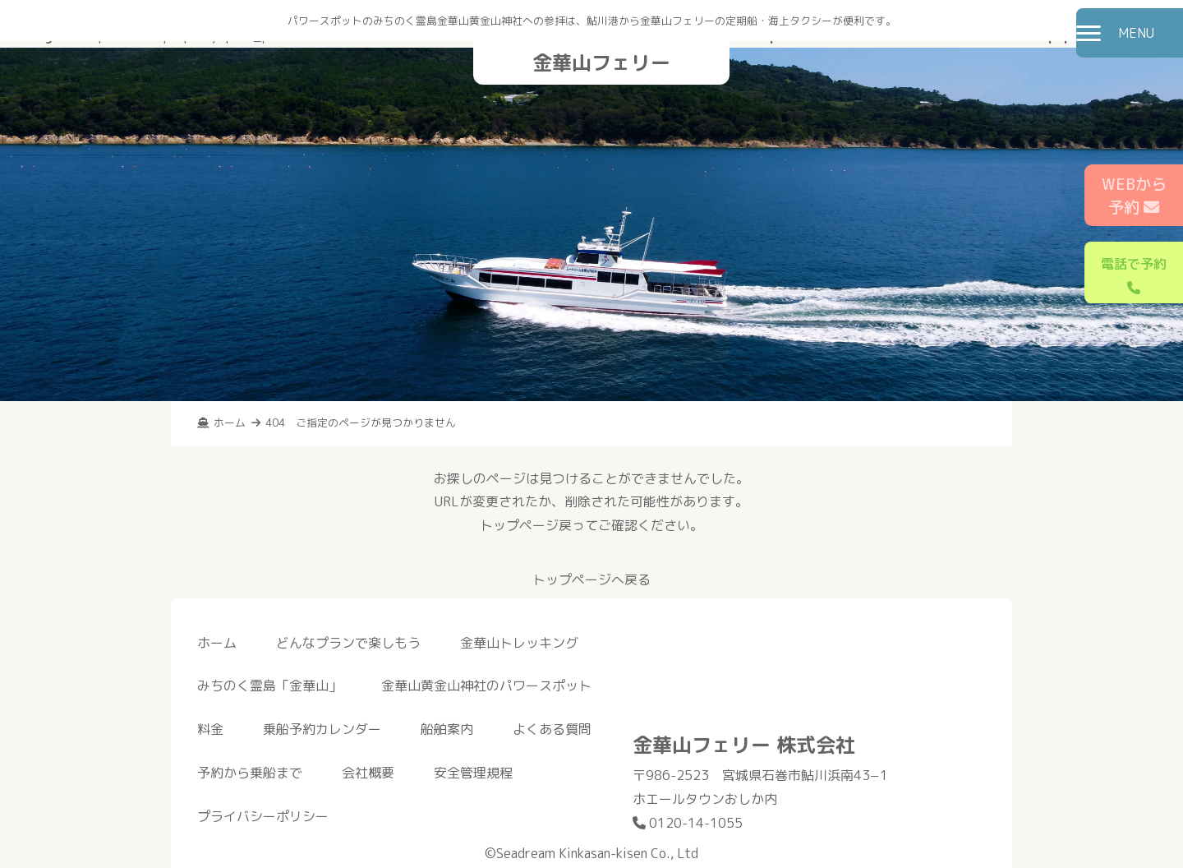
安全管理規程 (473, 773)
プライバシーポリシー (263, 816)
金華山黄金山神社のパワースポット (486, 685)
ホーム (217, 643)
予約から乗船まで (249, 773)
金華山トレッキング (519, 643)
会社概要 (368, 773)
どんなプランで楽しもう (348, 643)
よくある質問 (552, 729)
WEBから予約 (1134, 196)
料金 (210, 729)
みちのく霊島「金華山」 (269, 685)
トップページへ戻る (591, 579)
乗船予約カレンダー (322, 729)
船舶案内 (447, 729)
